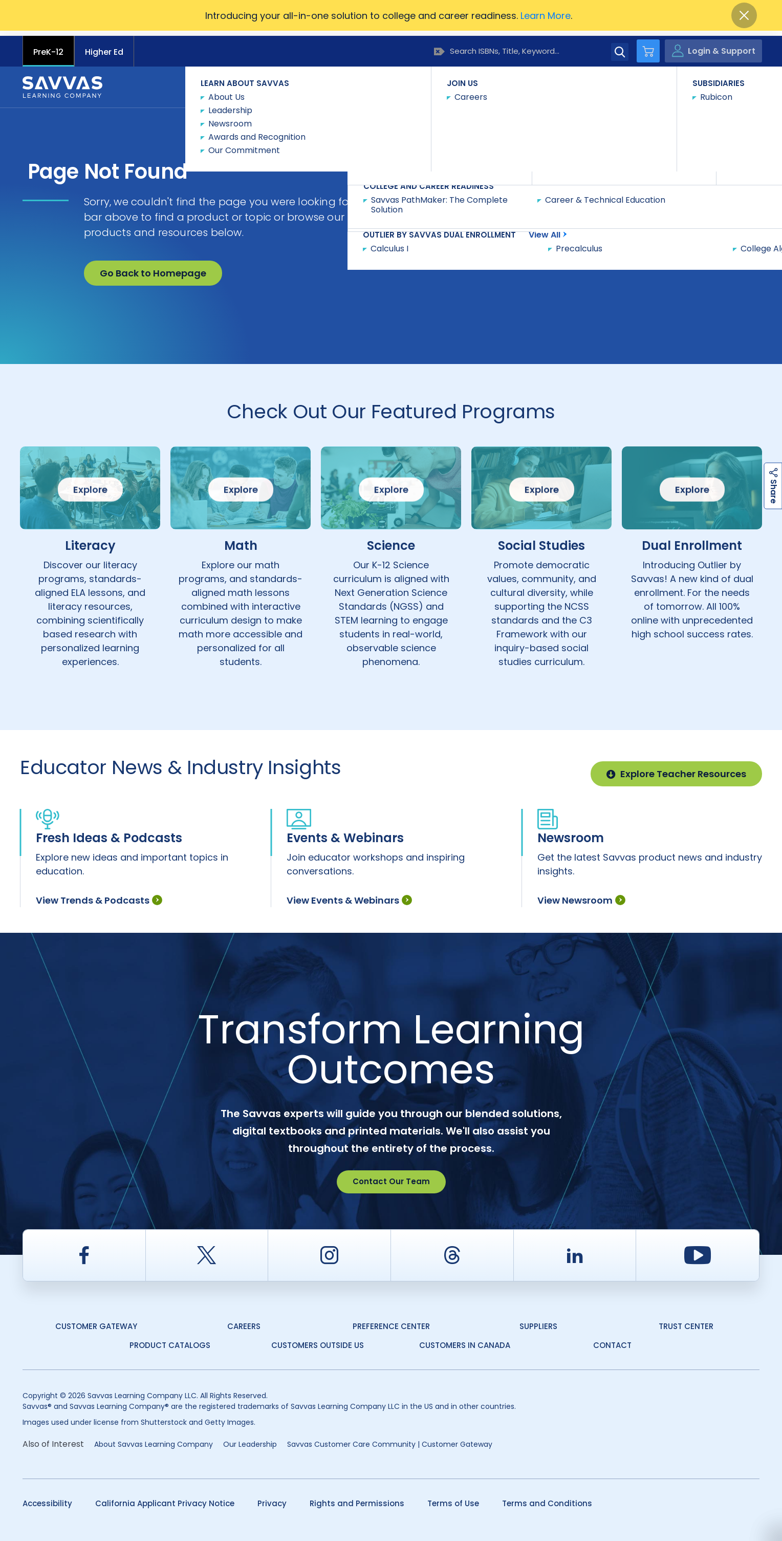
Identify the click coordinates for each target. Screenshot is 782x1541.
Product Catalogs (169, 1340)
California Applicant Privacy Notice (164, 1498)
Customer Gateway (96, 1321)
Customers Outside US (317, 1340)
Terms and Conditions (547, 1498)
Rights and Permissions (357, 1498)
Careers (243, 1321)
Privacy (272, 1498)
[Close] (744, 15)
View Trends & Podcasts (99, 895)
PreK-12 (48, 47)
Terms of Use (453, 1498)
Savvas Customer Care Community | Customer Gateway (389, 1439)
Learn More (545, 15)
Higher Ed (104, 47)
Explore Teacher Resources (676, 768)
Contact (716, 81)
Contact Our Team (391, 1176)
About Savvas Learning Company (153, 1439)
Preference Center (391, 1321)
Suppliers (538, 1321)
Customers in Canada (464, 1340)
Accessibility (47, 1498)
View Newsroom (581, 895)
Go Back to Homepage (153, 268)
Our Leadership (250, 1439)
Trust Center (686, 1321)
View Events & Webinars (349, 895)
